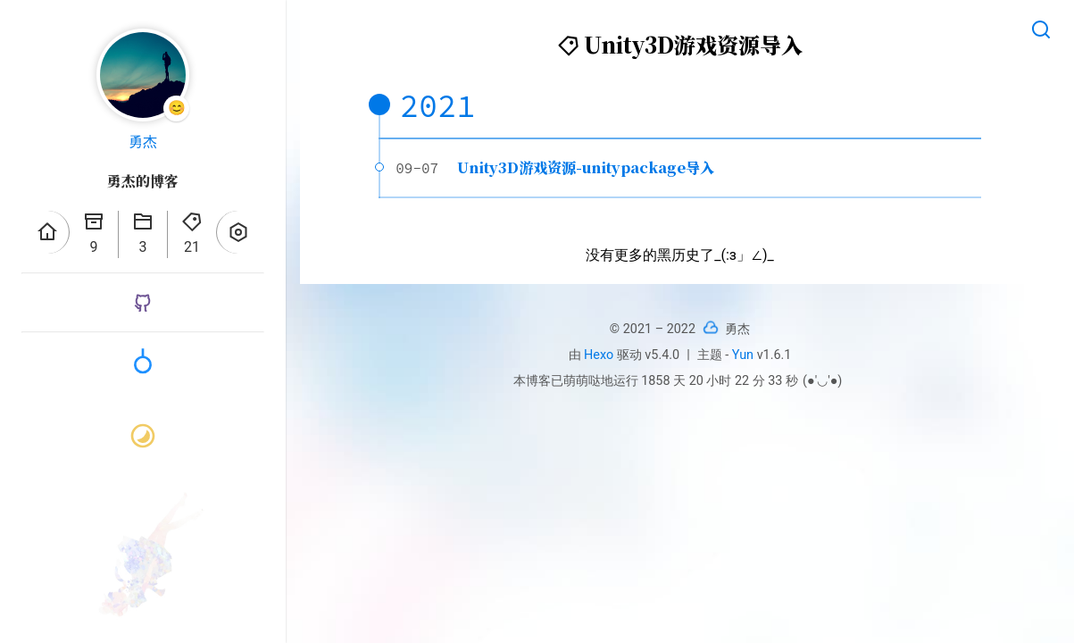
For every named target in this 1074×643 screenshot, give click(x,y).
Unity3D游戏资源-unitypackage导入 (585, 167)
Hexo (598, 355)
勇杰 (143, 141)
